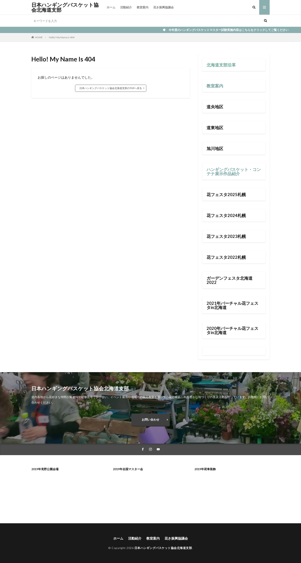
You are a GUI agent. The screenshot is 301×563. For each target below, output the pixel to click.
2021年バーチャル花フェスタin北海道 (232, 305)
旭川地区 (215, 148)
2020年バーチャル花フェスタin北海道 (232, 330)
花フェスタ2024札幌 (226, 215)
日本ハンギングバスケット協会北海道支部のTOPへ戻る (110, 88)
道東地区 (215, 127)
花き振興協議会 (163, 7)
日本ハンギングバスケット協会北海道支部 (65, 7)
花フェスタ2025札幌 (226, 194)
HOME (39, 37)
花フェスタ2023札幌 (226, 236)
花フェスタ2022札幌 (226, 257)
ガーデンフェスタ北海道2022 (230, 280)
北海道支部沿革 (221, 64)
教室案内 (142, 7)
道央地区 (215, 106)
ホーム (111, 7)
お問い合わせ (150, 419)
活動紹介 (126, 7)
